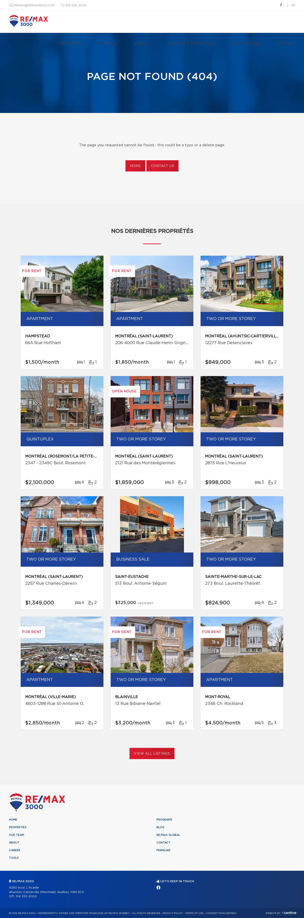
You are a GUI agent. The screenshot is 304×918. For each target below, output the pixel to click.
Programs (164, 819)
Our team (108, 43)
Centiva (289, 912)
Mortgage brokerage (191, 43)
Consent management (221, 913)
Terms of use (194, 913)
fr (293, 5)
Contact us (162, 166)
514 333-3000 (76, 5)
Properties (71, 43)
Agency (141, 43)
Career (14, 850)
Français (163, 850)
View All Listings (152, 753)
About (14, 842)
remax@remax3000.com (34, 5)
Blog (160, 827)
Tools (14, 858)
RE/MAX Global (246, 43)
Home (135, 166)
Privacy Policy (173, 913)
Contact (286, 43)
